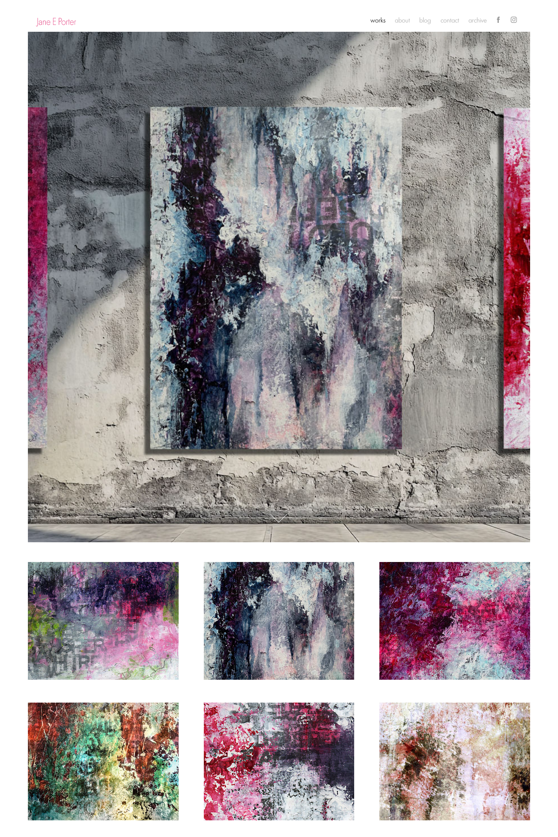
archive (477, 19)
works (378, 19)
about (402, 19)
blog (425, 19)
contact (450, 19)
